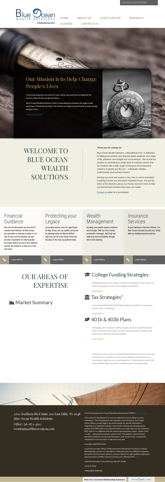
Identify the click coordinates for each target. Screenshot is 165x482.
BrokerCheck (141, 413)
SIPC (138, 457)
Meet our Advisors (34, 114)
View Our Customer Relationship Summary (104, 479)
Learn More (16, 259)
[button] (84, 18)
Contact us (102, 192)
